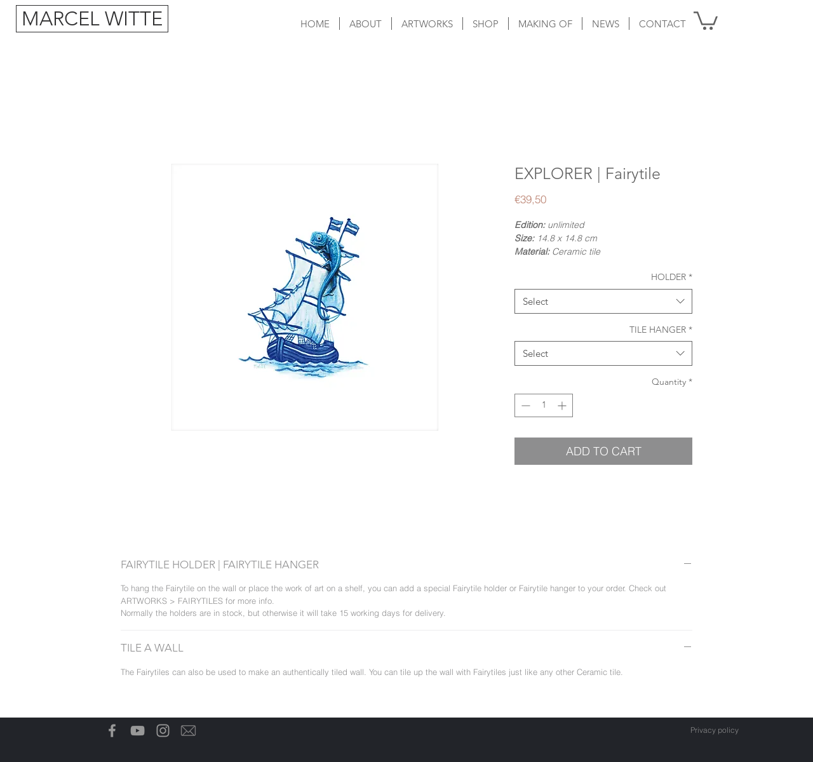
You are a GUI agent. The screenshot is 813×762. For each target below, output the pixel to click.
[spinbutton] (543, 405)
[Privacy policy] (714, 730)
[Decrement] (524, 405)
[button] (427, 23)
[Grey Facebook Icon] (112, 730)
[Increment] (563, 405)
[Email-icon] (188, 730)
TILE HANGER (660, 329)
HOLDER (671, 277)
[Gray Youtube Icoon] (137, 730)
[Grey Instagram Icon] (162, 730)
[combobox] (603, 301)
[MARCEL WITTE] (92, 18)
